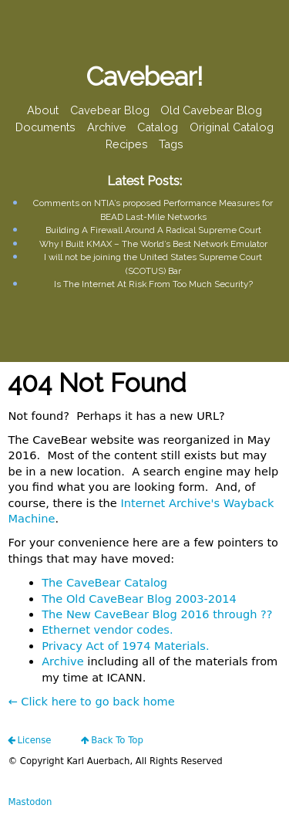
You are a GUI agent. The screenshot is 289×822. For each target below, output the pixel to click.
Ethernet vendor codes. (107, 629)
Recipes (127, 144)
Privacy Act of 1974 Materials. (125, 645)
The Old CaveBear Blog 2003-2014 (139, 598)
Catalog (157, 127)
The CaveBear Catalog (104, 582)
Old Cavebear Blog (211, 110)
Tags (171, 144)
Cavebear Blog (110, 110)
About (43, 110)
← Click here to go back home (91, 701)
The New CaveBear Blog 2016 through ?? (157, 614)
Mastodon (30, 802)
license (34, 740)
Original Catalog (232, 127)
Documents (45, 127)
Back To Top (117, 740)
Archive (106, 127)
